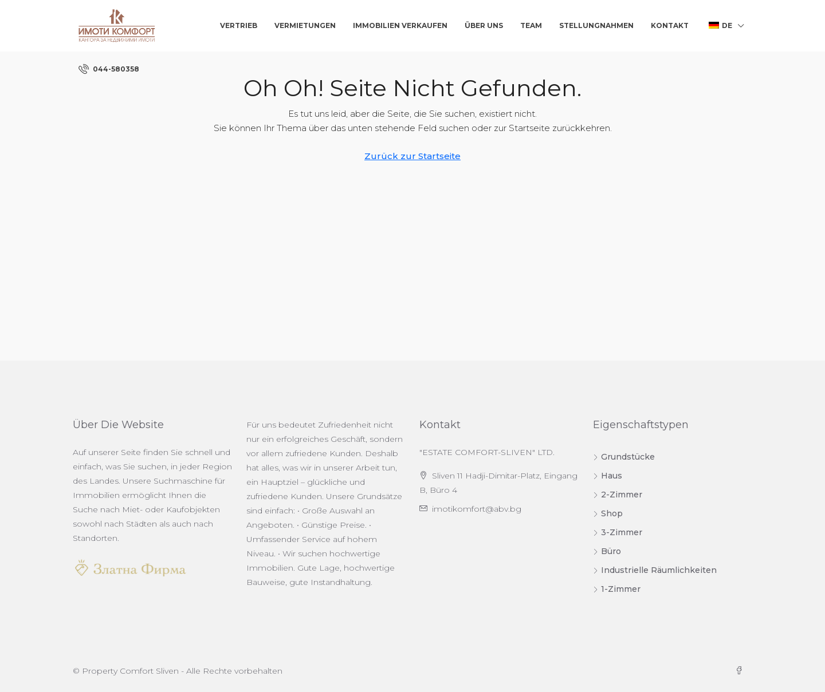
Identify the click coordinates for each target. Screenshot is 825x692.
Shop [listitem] (608, 513)
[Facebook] (741, 671)
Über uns (484, 25)
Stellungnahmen (596, 25)
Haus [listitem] (607, 475)
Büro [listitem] (607, 551)
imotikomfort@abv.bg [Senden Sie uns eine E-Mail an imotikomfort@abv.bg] (476, 509)
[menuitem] (109, 69)
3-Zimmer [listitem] (617, 532)
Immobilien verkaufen (400, 25)
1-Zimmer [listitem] (617, 589)
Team (531, 25)
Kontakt (670, 25)
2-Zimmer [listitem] (617, 494)
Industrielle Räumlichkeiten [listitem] (655, 570)
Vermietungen (305, 25)
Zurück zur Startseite (412, 156)
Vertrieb (238, 25)
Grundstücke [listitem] (624, 457)
